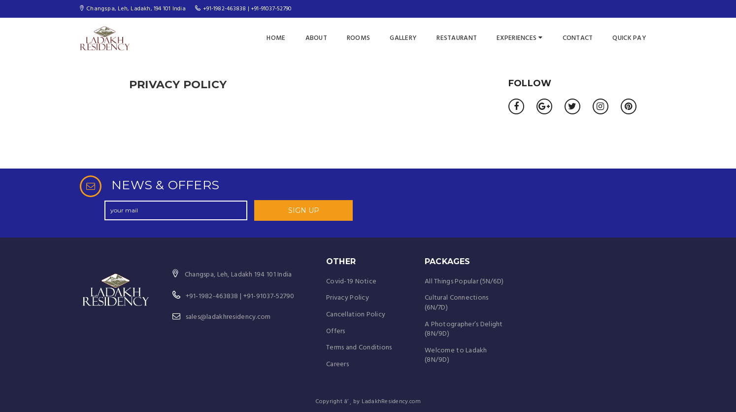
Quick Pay (629, 38)
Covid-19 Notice (351, 281)
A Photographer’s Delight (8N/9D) (464, 329)
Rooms (358, 38)
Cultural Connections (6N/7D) (457, 302)
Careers (337, 364)
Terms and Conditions (359, 347)
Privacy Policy (347, 298)
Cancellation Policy (355, 314)
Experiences (519, 38)
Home (276, 38)
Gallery (403, 38)
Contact (578, 38)
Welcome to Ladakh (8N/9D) (456, 355)
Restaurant (456, 38)
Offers (335, 331)
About (316, 38)
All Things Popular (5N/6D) (464, 281)
